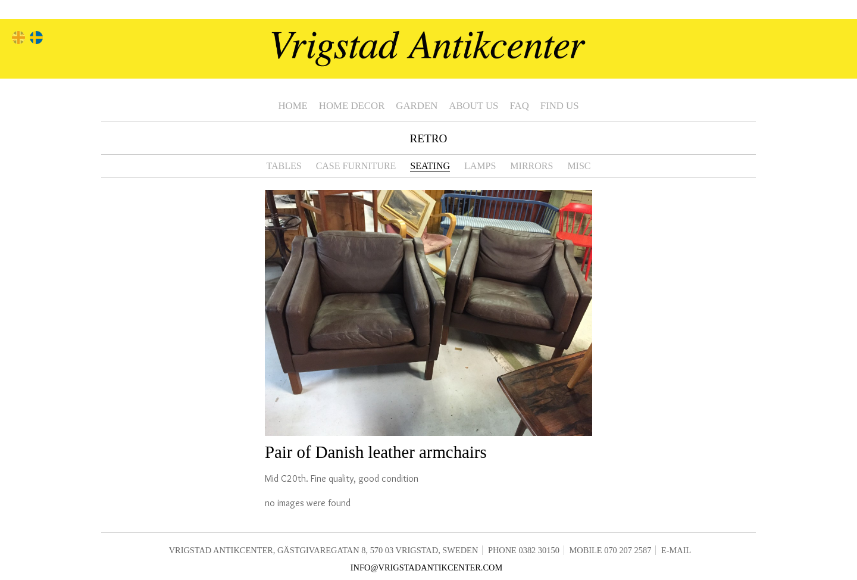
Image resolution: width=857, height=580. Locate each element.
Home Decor (351, 105)
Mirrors (531, 166)
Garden (416, 105)
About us (473, 105)
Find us (559, 105)
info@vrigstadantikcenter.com (427, 567)
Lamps (480, 166)
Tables (283, 166)
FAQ (518, 105)
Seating (430, 166)
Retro (429, 138)
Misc (578, 166)
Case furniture (356, 166)
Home (292, 105)
